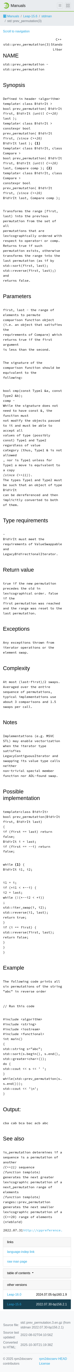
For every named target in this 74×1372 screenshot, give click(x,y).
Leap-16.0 (14, 1294)
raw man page (17, 1261)
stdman (46, 16)
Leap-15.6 (30, 16)
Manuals (11, 16)
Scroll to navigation (16, 31)
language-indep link (21, 1251)
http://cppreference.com (45, 1230)
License (44, 1363)
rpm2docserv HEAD (53, 1358)
